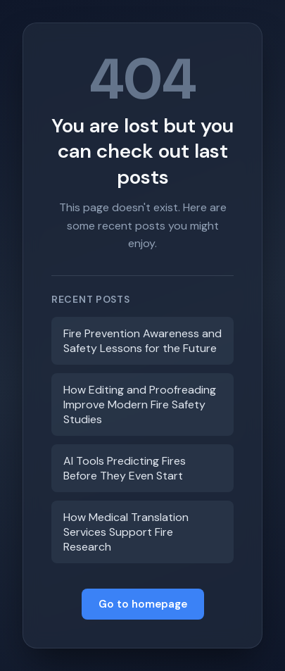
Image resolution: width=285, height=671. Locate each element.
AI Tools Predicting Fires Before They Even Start (124, 468)
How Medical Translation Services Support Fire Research (126, 532)
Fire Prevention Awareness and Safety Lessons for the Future (142, 341)
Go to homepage (143, 604)
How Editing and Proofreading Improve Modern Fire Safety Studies (139, 404)
